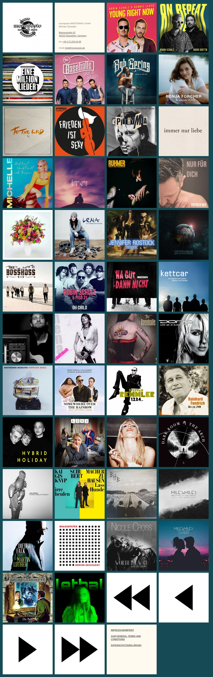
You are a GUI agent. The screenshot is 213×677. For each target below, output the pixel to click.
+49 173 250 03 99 (72, 41)
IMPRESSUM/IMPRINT (122, 630)
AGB (113, 636)
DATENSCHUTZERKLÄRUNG (126, 645)
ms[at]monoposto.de (75, 48)
